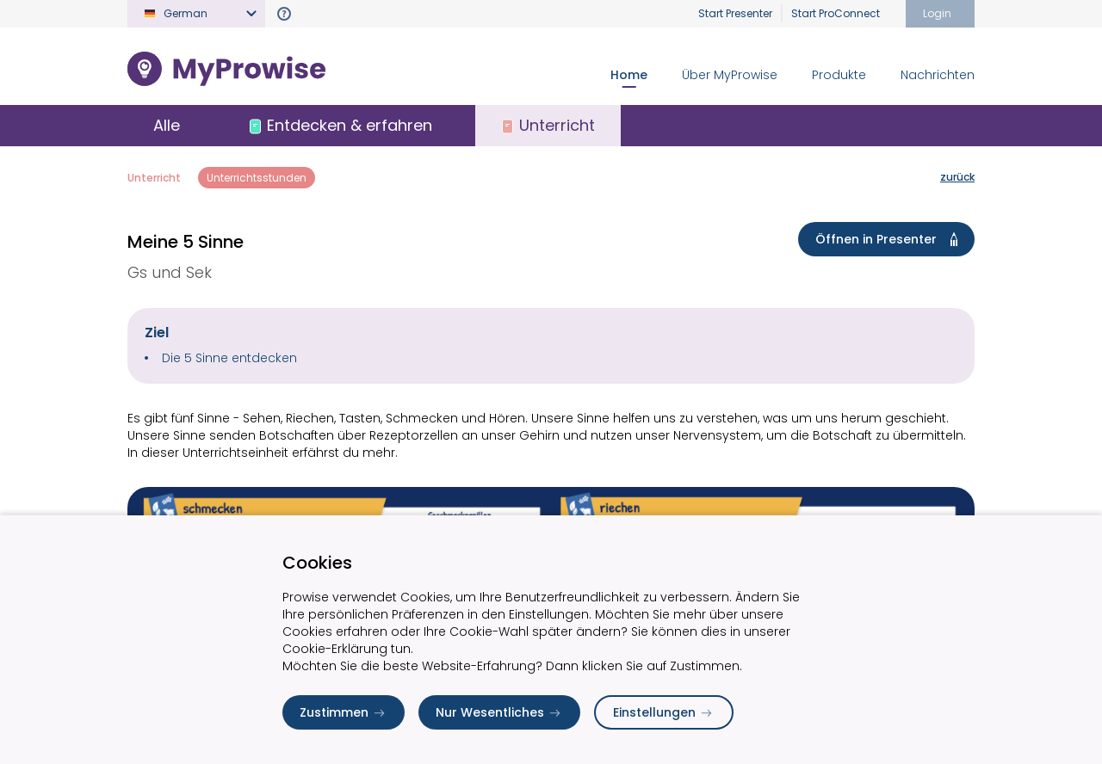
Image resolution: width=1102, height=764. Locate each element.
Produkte (839, 74)
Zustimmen (343, 712)
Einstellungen (664, 712)
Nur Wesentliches (499, 712)
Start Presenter (735, 13)
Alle (166, 125)
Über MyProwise (729, 74)
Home (628, 74)
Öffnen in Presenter (889, 239)
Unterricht (154, 177)
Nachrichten (938, 74)
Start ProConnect (835, 13)
